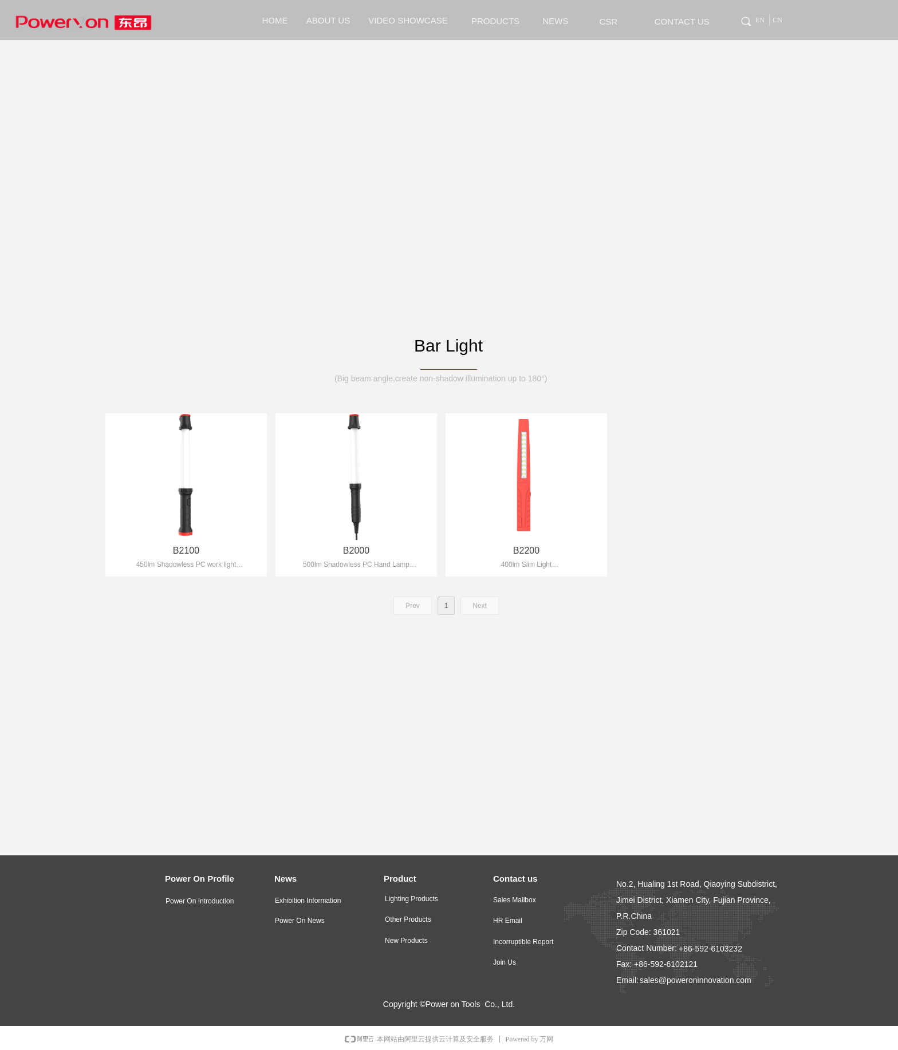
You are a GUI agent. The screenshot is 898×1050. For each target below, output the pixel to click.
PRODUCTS (495, 21)
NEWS (556, 21)
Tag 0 (740, 19)
